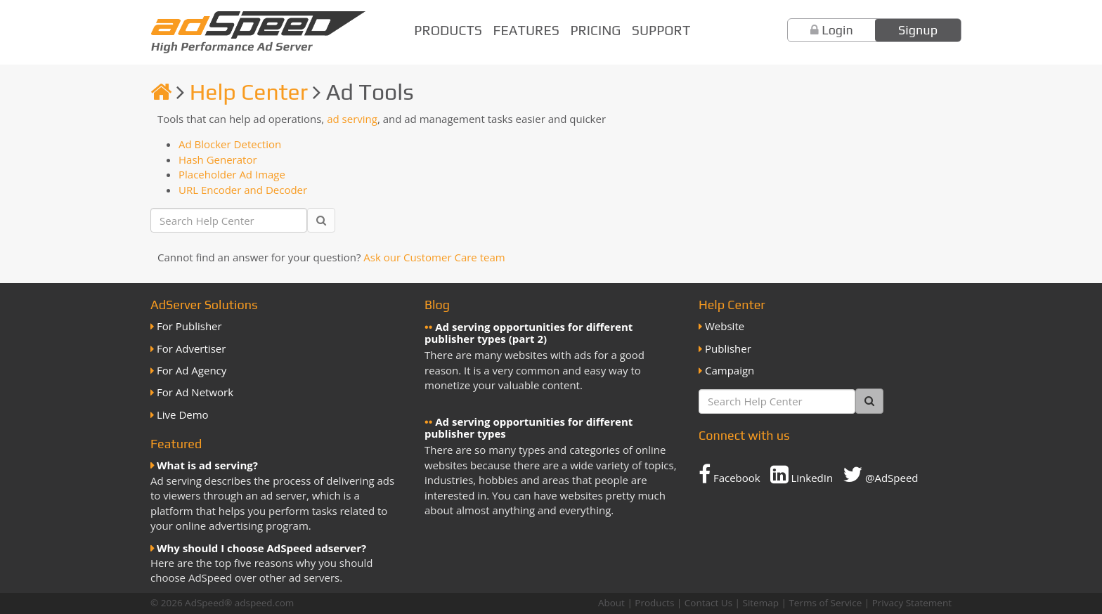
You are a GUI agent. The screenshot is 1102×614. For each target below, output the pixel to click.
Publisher (728, 348)
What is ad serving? (207, 465)
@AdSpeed (880, 474)
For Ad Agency (191, 370)
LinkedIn (802, 474)
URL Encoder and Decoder (243, 190)
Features (526, 30)
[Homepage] (160, 92)
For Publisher (189, 326)
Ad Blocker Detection (230, 144)
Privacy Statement (912, 602)
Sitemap (761, 602)
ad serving (352, 119)
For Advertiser (191, 348)
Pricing (595, 30)
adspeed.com (264, 602)
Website (724, 326)
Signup (918, 29)
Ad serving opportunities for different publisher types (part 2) (528, 333)
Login (837, 29)
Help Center (249, 92)
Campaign (729, 370)
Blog (437, 304)
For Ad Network (195, 392)
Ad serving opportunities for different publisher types (528, 427)
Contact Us (708, 602)
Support (661, 30)
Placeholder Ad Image (232, 174)
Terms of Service (825, 602)
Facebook (729, 474)
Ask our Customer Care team (434, 257)
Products (448, 30)
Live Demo (183, 414)
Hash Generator (218, 159)
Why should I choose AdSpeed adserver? (261, 548)
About (611, 602)
